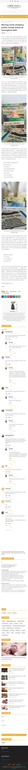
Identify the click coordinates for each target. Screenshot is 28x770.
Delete (9, 339)
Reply (6, 339)
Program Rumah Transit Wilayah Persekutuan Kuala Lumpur (16, 700)
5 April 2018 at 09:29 (12, 398)
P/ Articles (4, 612)
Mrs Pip (3, 33)
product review (5, 635)
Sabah (12, 632)
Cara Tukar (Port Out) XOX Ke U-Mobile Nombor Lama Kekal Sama (16, 682)
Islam (21, 623)
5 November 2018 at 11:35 (9, 513)
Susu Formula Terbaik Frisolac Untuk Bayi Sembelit (17, 676)
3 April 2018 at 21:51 (8, 436)
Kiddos (3, 628)
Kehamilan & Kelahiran (6, 625)
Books (7, 291)
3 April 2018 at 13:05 (8, 358)
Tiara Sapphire (9, 410)
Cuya (6, 512)
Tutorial (23, 632)
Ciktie (6, 387)
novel (19, 291)
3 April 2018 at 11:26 (8, 333)
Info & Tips (16, 623)
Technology (17, 632)
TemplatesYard (13, 766)
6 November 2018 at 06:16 (13, 476)
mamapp (7, 357)
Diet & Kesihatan (21, 621)
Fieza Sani (7, 488)
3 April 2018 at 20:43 (8, 411)
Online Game (17, 628)
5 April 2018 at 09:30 (12, 422)
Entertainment (5, 623)
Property (23, 630)
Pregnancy (18, 630)
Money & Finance (10, 628)
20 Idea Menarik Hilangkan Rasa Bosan (16, 688)
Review (8, 632)
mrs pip (9, 612)
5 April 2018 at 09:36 (12, 450)
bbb (6, 466)
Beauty (3, 621)
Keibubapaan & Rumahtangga (19, 625)
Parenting (12, 630)
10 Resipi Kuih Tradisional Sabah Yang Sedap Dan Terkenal (17, 694)
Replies (8, 341)
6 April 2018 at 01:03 (8, 467)
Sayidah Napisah (9, 435)
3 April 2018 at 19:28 (8, 389)
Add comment (9, 530)
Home (2, 21)
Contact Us (19, 764)
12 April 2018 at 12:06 (8, 489)
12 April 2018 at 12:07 (8, 502)
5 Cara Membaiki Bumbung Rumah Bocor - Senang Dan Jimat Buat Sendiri (16, 670)
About (14, 764)
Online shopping (8, 21)
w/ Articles (14, 612)
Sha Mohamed (8, 331)
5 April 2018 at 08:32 (12, 343)
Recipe (3, 632)
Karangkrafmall (13, 291)
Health (11, 623)
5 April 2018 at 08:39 (12, 369)
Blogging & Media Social (11, 621)
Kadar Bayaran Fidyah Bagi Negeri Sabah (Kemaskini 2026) (13, 658)
